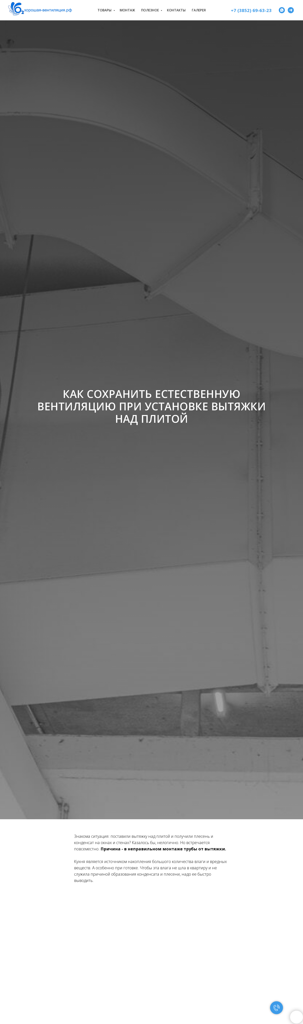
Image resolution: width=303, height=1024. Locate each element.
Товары (105, 10)
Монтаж (127, 10)
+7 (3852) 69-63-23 (251, 10)
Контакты (176, 10)
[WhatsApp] (282, 10)
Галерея (199, 10)
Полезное (150, 10)
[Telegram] (291, 10)
